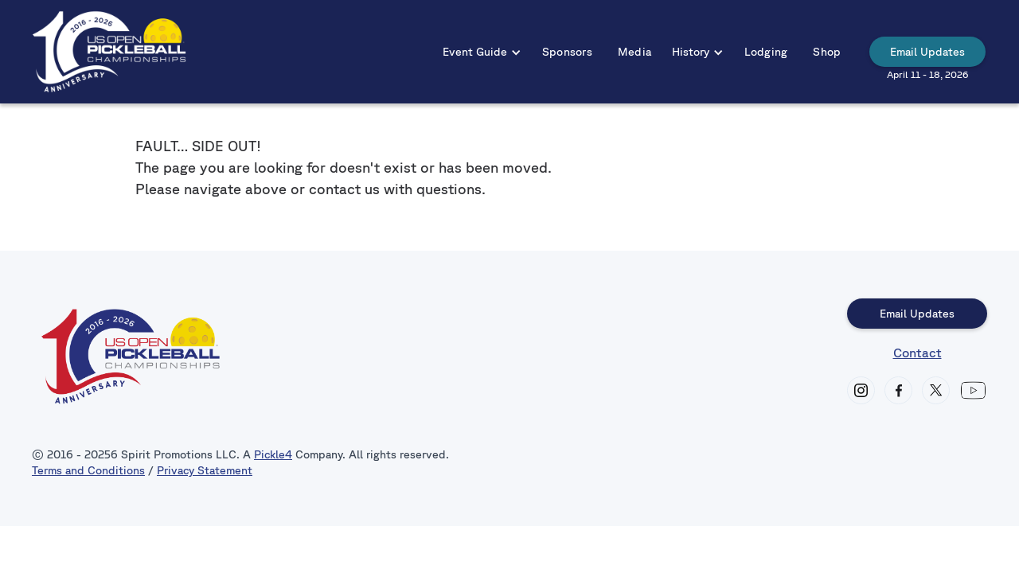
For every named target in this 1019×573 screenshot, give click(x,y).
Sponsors (567, 51)
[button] (482, 51)
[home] (109, 51)
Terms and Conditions (88, 470)
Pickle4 (273, 454)
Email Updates (927, 51)
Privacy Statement (204, 470)
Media (634, 51)
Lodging (766, 51)
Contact (917, 352)
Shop (827, 51)
